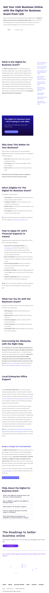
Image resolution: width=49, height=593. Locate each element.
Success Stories (19, 584)
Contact (41, 584)
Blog (4, 588)
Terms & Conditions (19, 588)
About (10, 584)
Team (28, 584)
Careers (34, 584)
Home (4, 584)
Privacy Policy (10, 588)
